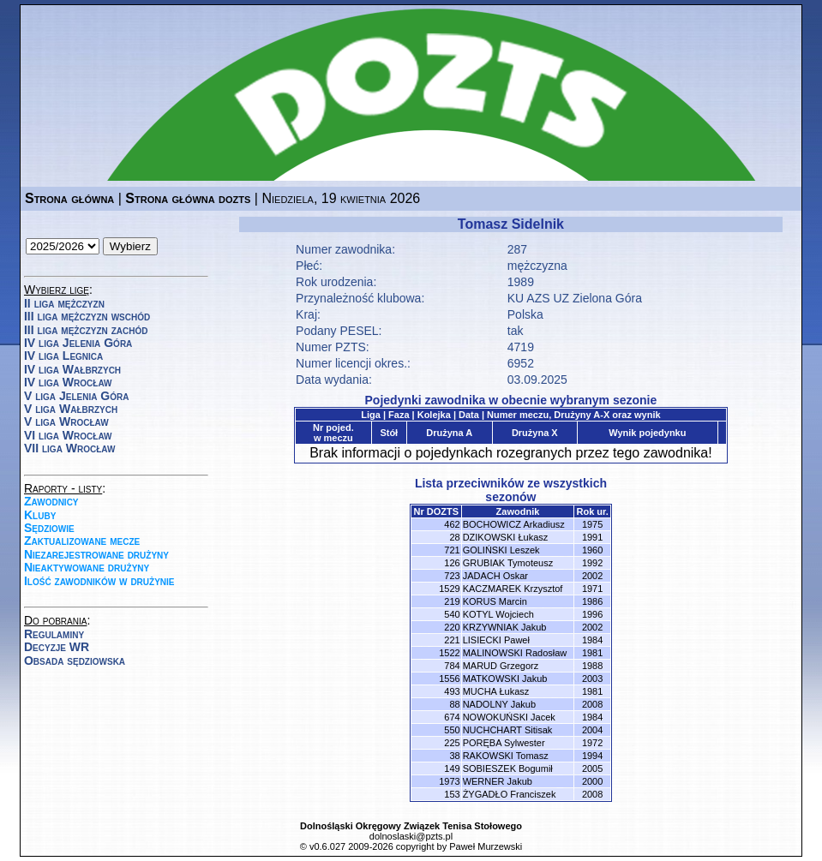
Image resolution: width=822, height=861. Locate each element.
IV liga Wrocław (68, 382)
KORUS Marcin (495, 601)
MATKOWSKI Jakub (505, 678)
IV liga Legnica (63, 355)
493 (451, 691)
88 (454, 704)
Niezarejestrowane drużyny (96, 554)
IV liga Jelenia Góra (78, 343)
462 (451, 524)
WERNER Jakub (497, 781)
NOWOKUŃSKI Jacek (509, 717)
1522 (449, 653)
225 (451, 743)
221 (451, 640)
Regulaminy (54, 634)
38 (454, 755)
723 (451, 576)
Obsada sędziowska (74, 660)
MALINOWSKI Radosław (515, 653)
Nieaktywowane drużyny (86, 567)
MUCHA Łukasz (496, 691)
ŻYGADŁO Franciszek (509, 794)
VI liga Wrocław (68, 435)
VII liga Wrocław (69, 448)
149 (451, 768)
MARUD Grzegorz (501, 666)
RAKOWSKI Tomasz (506, 755)
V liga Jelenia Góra (76, 396)
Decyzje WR (56, 647)
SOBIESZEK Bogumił (508, 768)
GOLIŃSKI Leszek (501, 550)
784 (451, 666)
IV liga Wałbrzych (72, 369)
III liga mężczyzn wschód (87, 316)
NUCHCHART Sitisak (508, 730)
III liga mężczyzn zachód (85, 330)
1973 (449, 781)
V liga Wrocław (66, 421)
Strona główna (69, 198)
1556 (449, 678)
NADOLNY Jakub (499, 704)
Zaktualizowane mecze (82, 540)
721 (451, 550)
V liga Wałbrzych (70, 409)
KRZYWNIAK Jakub (505, 627)
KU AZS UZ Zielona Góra (574, 298)
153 (451, 794)
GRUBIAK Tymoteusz (508, 563)
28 (454, 537)
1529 (449, 588)
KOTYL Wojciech (498, 614)
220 (451, 627)
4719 (520, 347)
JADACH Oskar (495, 576)
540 (451, 614)
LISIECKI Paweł (496, 640)
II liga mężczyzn (64, 303)
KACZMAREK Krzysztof (513, 588)
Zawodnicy (51, 501)
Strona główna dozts (187, 198)
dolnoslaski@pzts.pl (411, 836)
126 (451, 563)
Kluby (40, 515)
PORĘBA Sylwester (504, 743)
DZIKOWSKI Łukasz (506, 537)
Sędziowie (49, 528)
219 (451, 601)
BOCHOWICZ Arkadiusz (514, 524)
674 (451, 717)
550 (451, 730)
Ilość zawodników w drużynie (99, 581)
